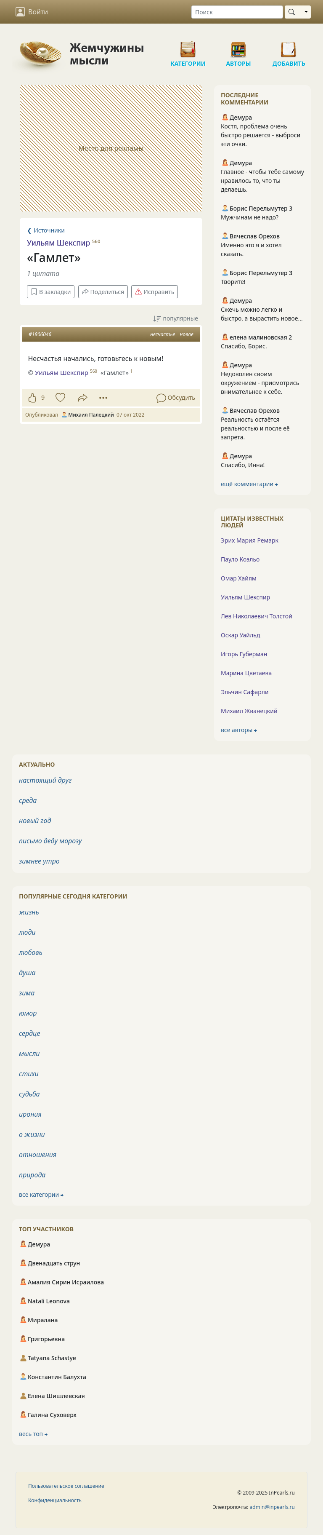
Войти (32, 11)
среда (28, 800)
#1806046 (40, 334)
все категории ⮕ (41, 1194)
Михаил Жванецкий (249, 711)
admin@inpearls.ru (272, 1507)
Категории (188, 46)
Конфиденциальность (55, 1500)
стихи (29, 1073)
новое (186, 334)
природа (32, 1174)
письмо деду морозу (50, 840)
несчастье (162, 334)
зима (26, 992)
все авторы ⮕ (239, 730)
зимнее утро (39, 861)
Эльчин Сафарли (245, 692)
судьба (29, 1094)
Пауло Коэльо (240, 559)
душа (27, 972)
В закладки (51, 292)
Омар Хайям (239, 578)
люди (27, 932)
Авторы (238, 46)
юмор (28, 1013)
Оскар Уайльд (240, 635)
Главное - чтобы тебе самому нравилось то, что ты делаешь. (262, 180)
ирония (30, 1114)
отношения (37, 1154)
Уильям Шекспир (58, 243)
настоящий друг (45, 780)
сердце (29, 1033)
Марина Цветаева (246, 673)
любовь (30, 952)
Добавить (289, 46)
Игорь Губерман (244, 654)
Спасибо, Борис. (244, 346)
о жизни (32, 1134)
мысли (29, 1053)
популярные (175, 318)
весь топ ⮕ (33, 1434)
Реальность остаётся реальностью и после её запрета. (255, 428)
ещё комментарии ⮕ (249, 484)
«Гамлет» (115, 372)
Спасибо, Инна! (243, 465)
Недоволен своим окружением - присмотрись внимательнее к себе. (260, 383)
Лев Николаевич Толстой (256, 616)
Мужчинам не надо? (249, 217)
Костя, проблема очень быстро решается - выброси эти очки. (260, 135)
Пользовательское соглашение (66, 1486)
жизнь (29, 912)
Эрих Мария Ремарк (249, 540)
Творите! (233, 282)
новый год (35, 820)
